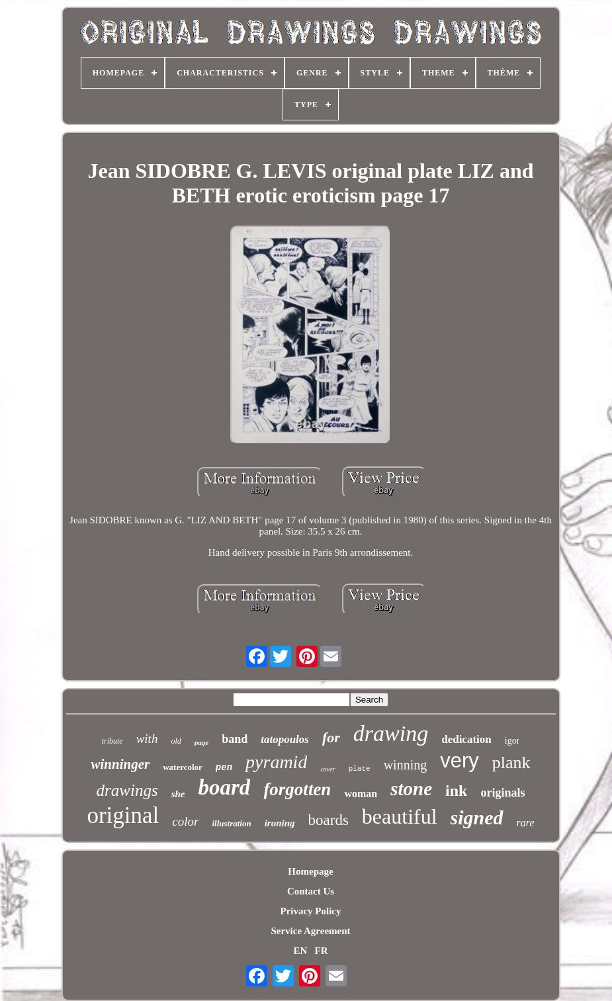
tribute (112, 741)
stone (411, 788)
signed (477, 817)
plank (511, 762)
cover (327, 769)
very (459, 760)
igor (512, 741)
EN (300, 950)
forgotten (297, 789)
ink (456, 790)
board (224, 787)
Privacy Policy (310, 911)
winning (405, 765)
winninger (120, 764)
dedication (466, 739)
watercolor (182, 767)
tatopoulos (285, 739)
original (123, 815)
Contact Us (310, 891)
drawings (127, 790)
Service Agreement (310, 931)
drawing (390, 733)
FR (321, 950)
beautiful (399, 816)
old (176, 741)
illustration (231, 823)
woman (360, 793)
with (147, 739)
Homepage (310, 871)
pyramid (276, 762)
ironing (280, 823)
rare (526, 822)
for (331, 737)
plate (360, 769)
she (178, 794)
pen (224, 767)
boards (328, 820)
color (185, 821)
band (234, 739)
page (201, 742)
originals (502, 792)
